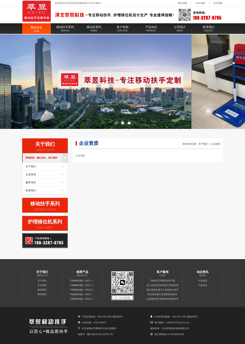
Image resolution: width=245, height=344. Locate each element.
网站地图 (182, 3)
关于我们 (45, 144)
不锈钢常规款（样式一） (82, 294)
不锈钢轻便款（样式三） (82, 290)
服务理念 (31, 182)
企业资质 (31, 174)
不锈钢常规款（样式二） (82, 299)
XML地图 (200, 3)
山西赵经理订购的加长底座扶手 (162, 299)
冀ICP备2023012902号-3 (99, 334)
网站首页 (36, 30)
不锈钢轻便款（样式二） (82, 285)
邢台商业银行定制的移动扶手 (162, 294)
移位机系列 (94, 30)
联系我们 (208, 30)
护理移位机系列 (45, 221)
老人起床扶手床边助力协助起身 (162, 285)
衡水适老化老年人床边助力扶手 (162, 290)
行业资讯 (202, 280)
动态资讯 (202, 272)
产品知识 (151, 30)
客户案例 (162, 272)
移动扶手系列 (65, 30)
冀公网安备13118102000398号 (169, 334)
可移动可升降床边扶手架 (162, 280)
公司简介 (180, 30)
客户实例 (122, 30)
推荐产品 (82, 272)
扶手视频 (218, 3)
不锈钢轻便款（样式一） (82, 280)
